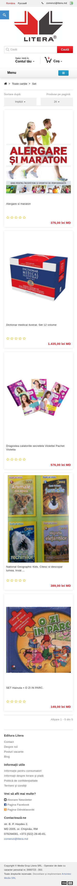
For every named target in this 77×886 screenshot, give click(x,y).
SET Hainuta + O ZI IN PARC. (24, 687)
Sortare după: (12, 94)
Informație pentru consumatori (22, 770)
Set (34, 83)
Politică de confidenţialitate (21, 780)
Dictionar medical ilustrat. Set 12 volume (31, 324)
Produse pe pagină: (58, 94)
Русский (22, 3)
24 (57, 101)
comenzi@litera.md (56, 3)
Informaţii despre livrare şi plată (24, 775)
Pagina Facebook (18, 804)
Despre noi (11, 746)
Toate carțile (19, 83)
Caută (65, 49)
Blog (7, 756)
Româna (10, 3)
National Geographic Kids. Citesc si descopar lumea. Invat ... (34, 568)
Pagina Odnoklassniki (20, 809)
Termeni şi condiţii (15, 785)
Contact (9, 741)
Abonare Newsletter (19, 799)
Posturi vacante (13, 751)
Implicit (20, 101)
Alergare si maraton (18, 203)
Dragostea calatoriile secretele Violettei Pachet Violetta (35, 447)
